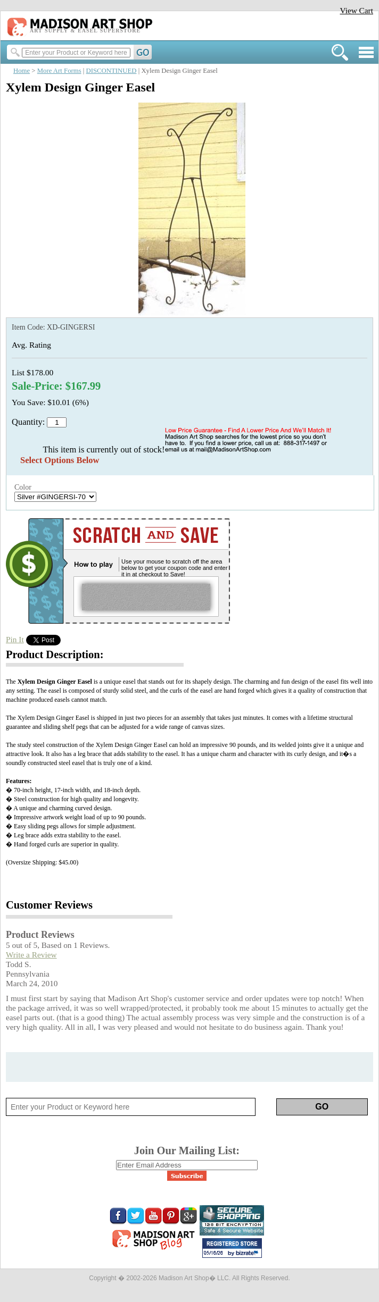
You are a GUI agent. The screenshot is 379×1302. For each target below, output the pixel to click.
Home (21, 70)
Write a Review (31, 954)
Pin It (15, 639)
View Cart (356, 10)
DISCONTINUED (111, 70)
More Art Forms (59, 70)
